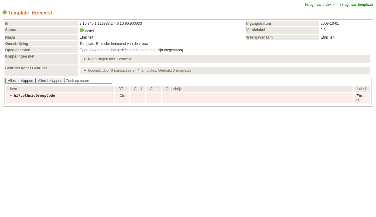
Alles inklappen (50, 81)
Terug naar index (318, 4)
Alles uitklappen (20, 81)
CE (122, 95)
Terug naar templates (357, 4)
